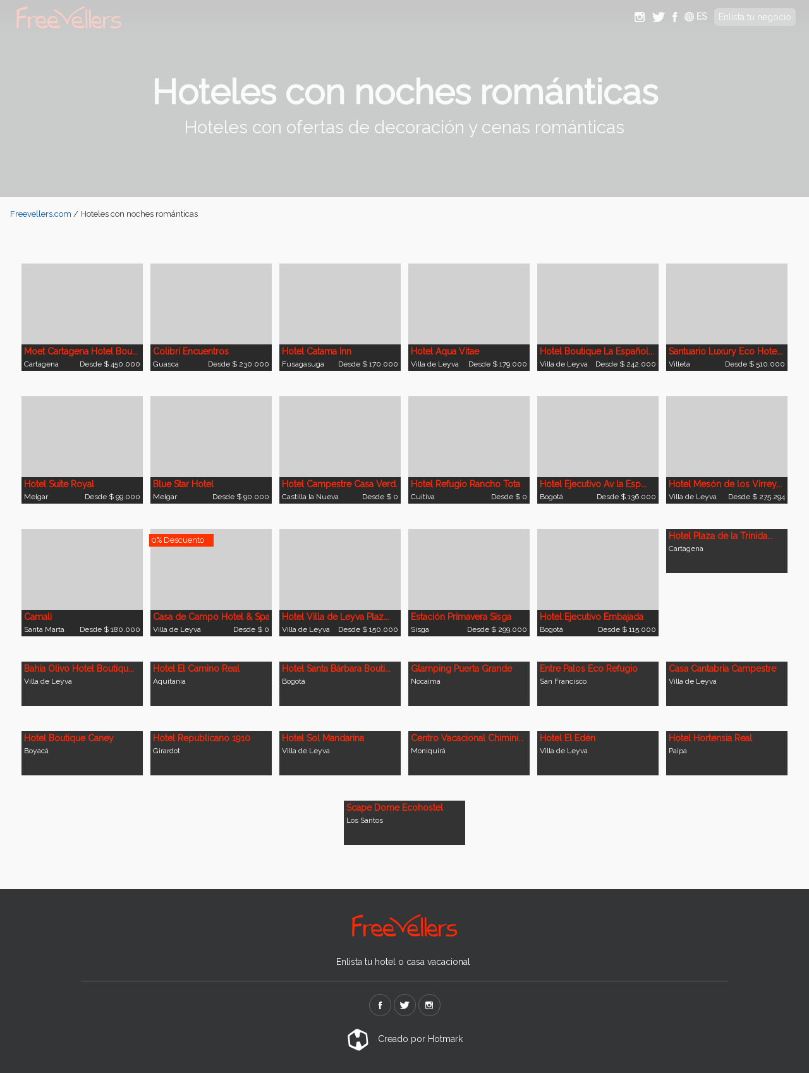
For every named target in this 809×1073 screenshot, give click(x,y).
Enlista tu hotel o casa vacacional (403, 962)
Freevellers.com (40, 214)
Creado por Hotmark (405, 1039)
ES (695, 16)
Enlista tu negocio (755, 17)
